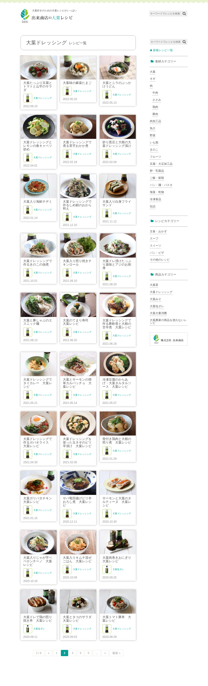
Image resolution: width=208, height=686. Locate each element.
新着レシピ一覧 (161, 50)
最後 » (116, 653)
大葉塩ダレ (118, 569)
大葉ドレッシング (42, 98)
